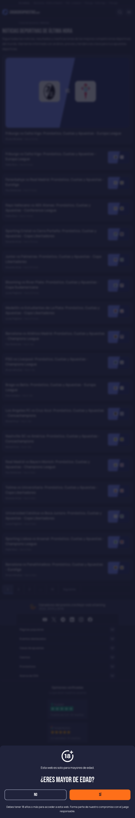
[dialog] (67, 409)
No (35, 794)
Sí (100, 794)
